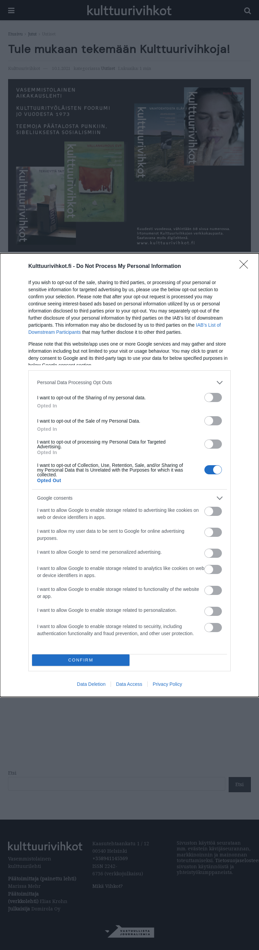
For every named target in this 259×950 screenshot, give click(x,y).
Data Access (129, 684)
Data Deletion (91, 684)
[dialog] (129, 475)
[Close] (245, 266)
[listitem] (129, 382)
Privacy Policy (167, 684)
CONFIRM (80, 659)
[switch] (213, 397)
